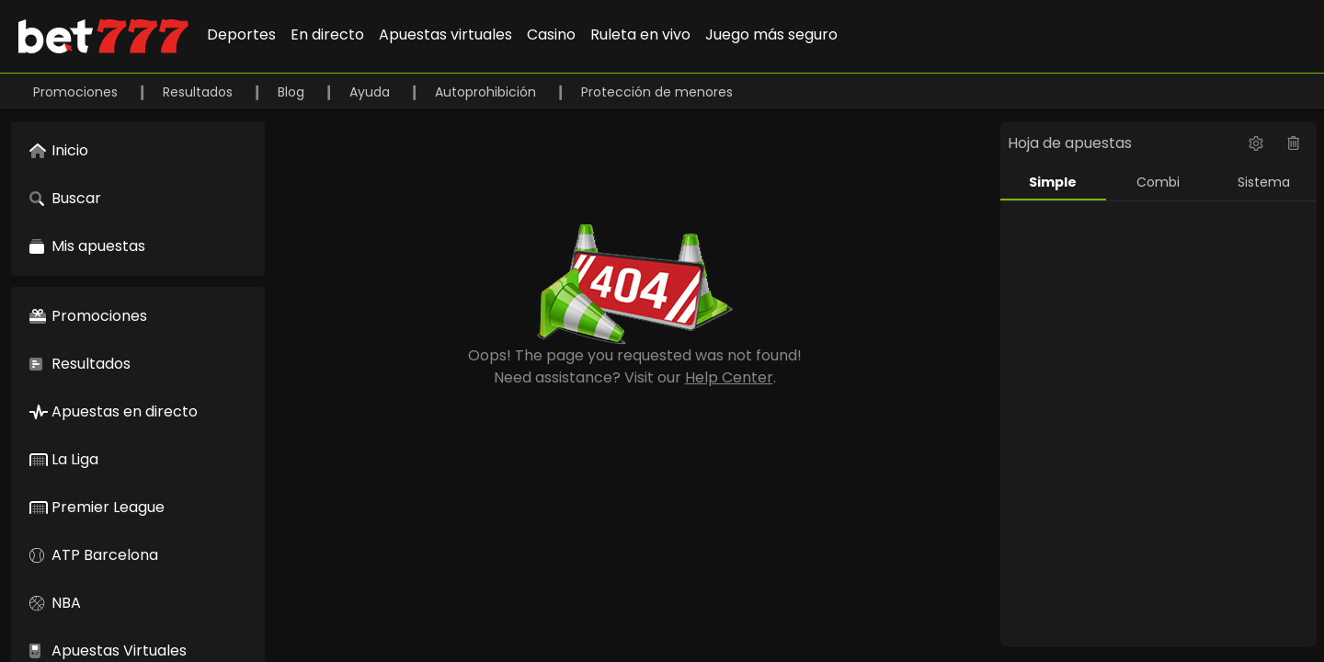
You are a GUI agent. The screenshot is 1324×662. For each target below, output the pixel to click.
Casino (551, 34)
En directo (327, 34)
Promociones (77, 92)
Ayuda (371, 92)
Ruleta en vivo (640, 34)
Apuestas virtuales (445, 34)
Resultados (199, 92)
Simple (1053, 182)
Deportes (241, 34)
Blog (293, 92)
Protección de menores (657, 92)
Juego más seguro (771, 34)
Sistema (1264, 182)
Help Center (729, 377)
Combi (1158, 182)
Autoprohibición (487, 92)
